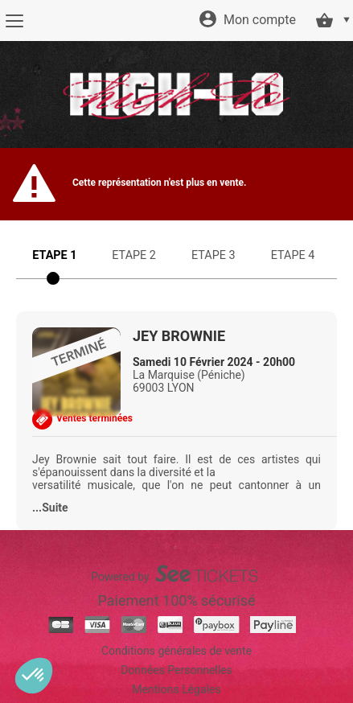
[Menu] (14, 21)
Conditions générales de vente (176, 650)
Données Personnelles (176, 670)
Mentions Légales (176, 689)
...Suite (50, 507)
